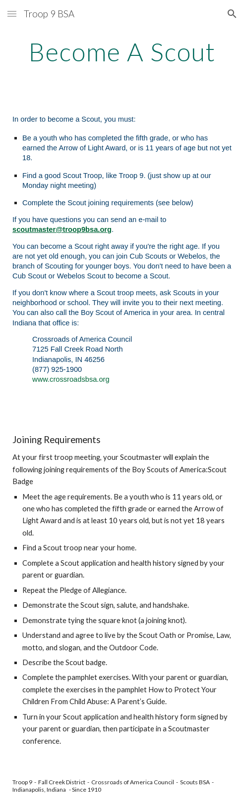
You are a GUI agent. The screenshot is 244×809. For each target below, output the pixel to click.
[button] (12, 13)
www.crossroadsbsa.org (71, 379)
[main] (122, 52)
